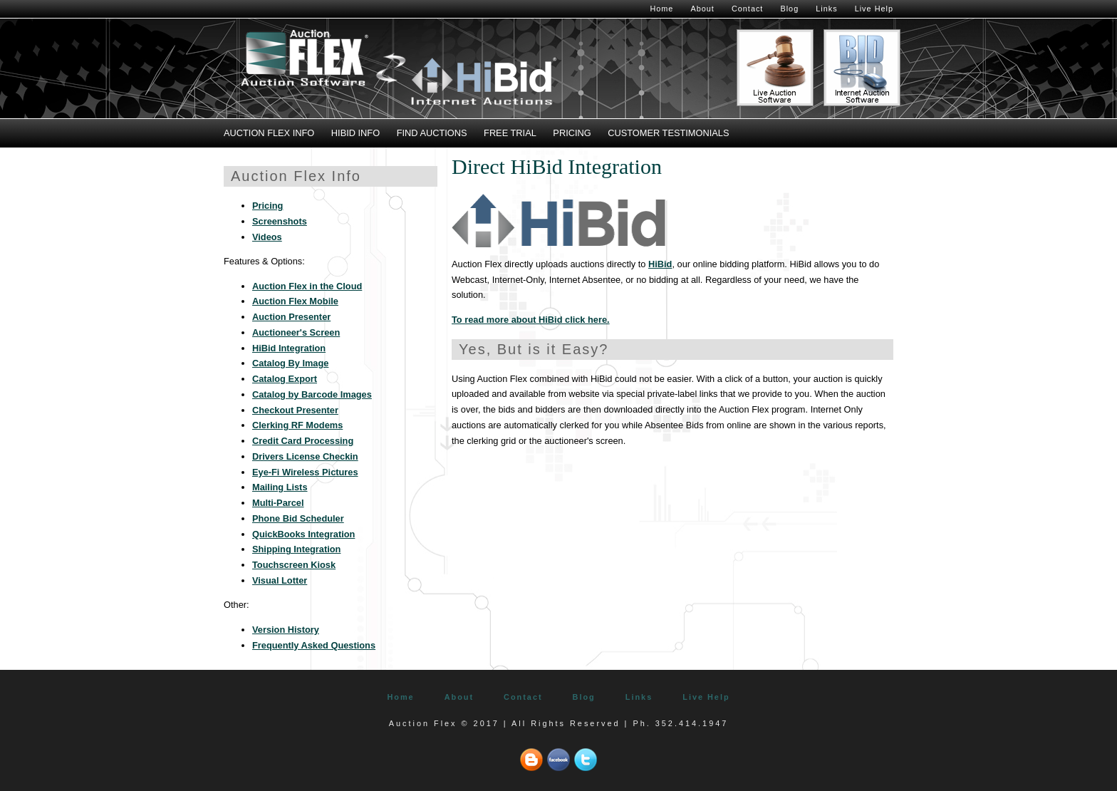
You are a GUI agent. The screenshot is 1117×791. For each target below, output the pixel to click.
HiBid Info (355, 133)
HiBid (660, 264)
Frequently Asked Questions (313, 645)
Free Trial (510, 133)
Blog (789, 8)
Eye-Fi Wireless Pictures (305, 472)
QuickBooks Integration (303, 534)
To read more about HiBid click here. (531, 319)
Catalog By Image (290, 363)
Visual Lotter (279, 580)
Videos (267, 237)
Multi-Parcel (278, 502)
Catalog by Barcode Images (312, 394)
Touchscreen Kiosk (294, 564)
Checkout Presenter (295, 410)
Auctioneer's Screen (296, 332)
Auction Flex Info (269, 133)
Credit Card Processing (302, 440)
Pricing (572, 133)
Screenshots (279, 221)
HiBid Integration (289, 348)
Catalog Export (284, 378)
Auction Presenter (291, 316)
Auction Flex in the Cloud (307, 286)
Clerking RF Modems (297, 425)
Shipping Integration (296, 549)
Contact (747, 8)
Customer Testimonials (668, 133)
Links (826, 8)
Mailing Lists (280, 487)
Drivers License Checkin (305, 456)
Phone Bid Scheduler (298, 518)
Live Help (874, 8)
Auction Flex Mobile (295, 301)
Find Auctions (432, 133)
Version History (285, 629)
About (702, 8)
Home (661, 8)
